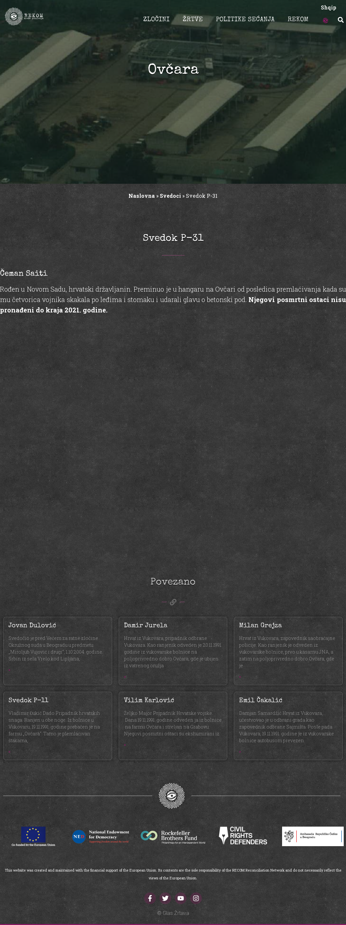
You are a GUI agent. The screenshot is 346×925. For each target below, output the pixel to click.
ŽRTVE (193, 20)
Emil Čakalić (260, 701)
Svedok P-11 (28, 701)
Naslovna (141, 195)
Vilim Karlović (149, 701)
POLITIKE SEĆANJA (245, 20)
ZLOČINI (156, 20)
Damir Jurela (145, 626)
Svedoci (170, 195)
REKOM (298, 20)
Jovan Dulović (32, 626)
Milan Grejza (260, 626)
